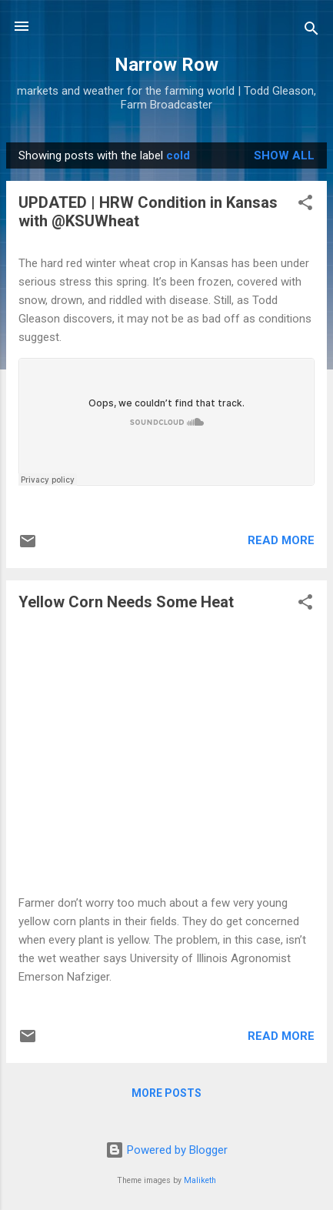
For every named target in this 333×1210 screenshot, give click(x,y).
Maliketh (200, 1180)
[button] (305, 205)
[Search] (311, 31)
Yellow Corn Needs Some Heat (126, 602)
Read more (281, 540)
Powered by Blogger (166, 1150)
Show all (284, 155)
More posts (166, 1093)
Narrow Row (166, 64)
